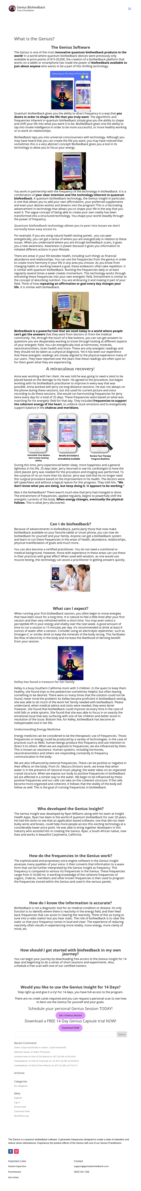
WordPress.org (21, 1115)
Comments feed (22, 1111)
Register (18, 1097)
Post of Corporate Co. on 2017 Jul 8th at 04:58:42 (55, 1060)
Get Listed (13, 1177)
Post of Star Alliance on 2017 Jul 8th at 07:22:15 (54, 1065)
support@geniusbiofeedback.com (91, 1166)
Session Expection (17, 1166)
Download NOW (70, 1027)
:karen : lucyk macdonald (54, 1047)
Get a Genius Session (70, 1015)
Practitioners (14, 1171)
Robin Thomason (42, 1052)
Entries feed (20, 1106)
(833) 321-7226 (81, 1171)
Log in (17, 1102)
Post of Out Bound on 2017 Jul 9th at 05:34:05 (53, 1056)
